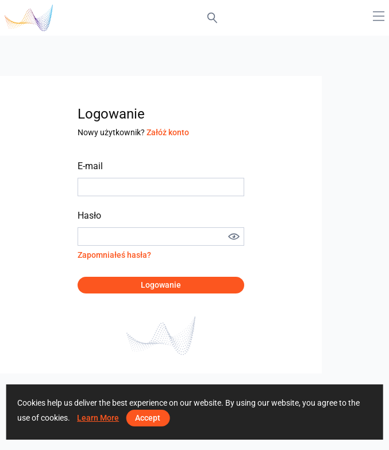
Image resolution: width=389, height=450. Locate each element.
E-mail (90, 166)
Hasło (89, 215)
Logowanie (161, 284)
